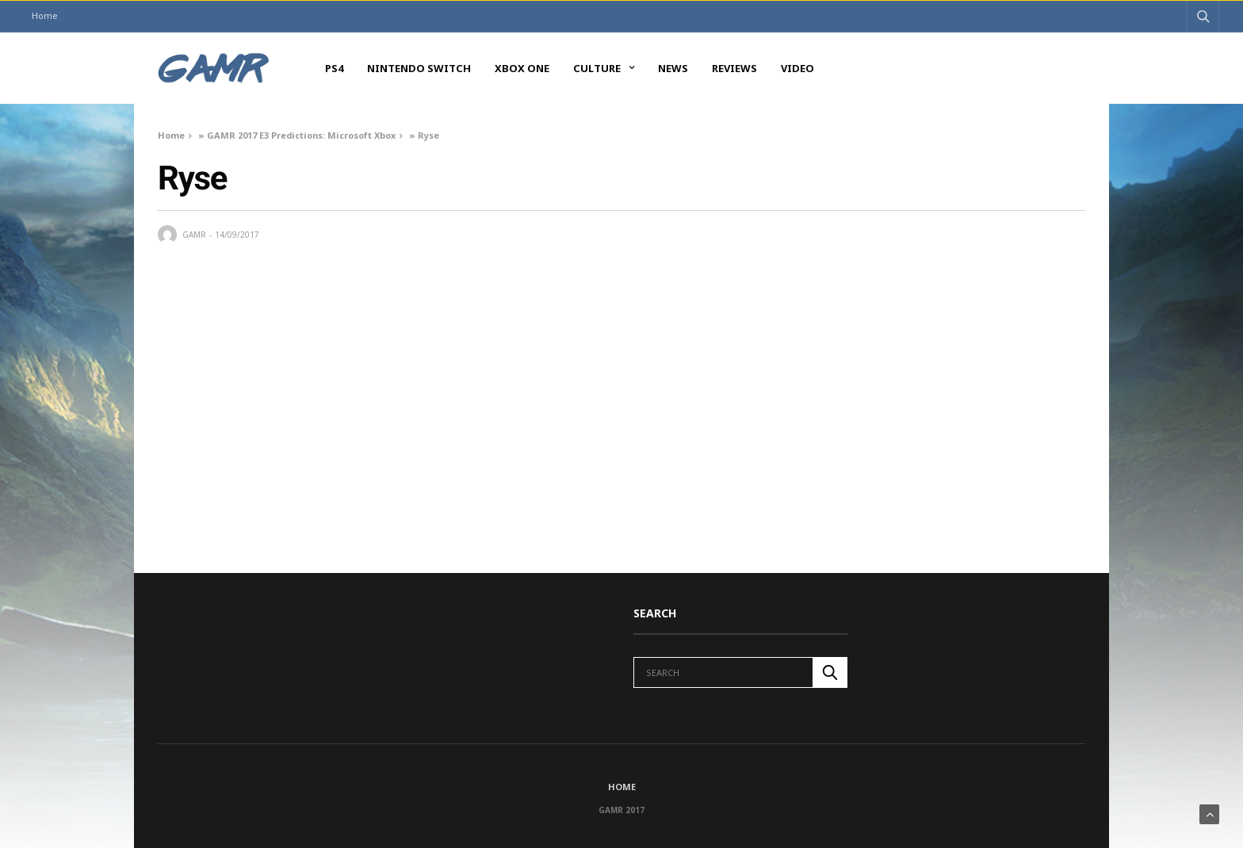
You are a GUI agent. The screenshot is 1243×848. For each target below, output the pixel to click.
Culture (597, 68)
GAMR (194, 234)
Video (797, 68)
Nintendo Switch (419, 68)
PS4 (334, 68)
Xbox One (522, 68)
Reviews (734, 68)
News (673, 68)
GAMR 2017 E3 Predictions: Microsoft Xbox (301, 135)
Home (45, 15)
